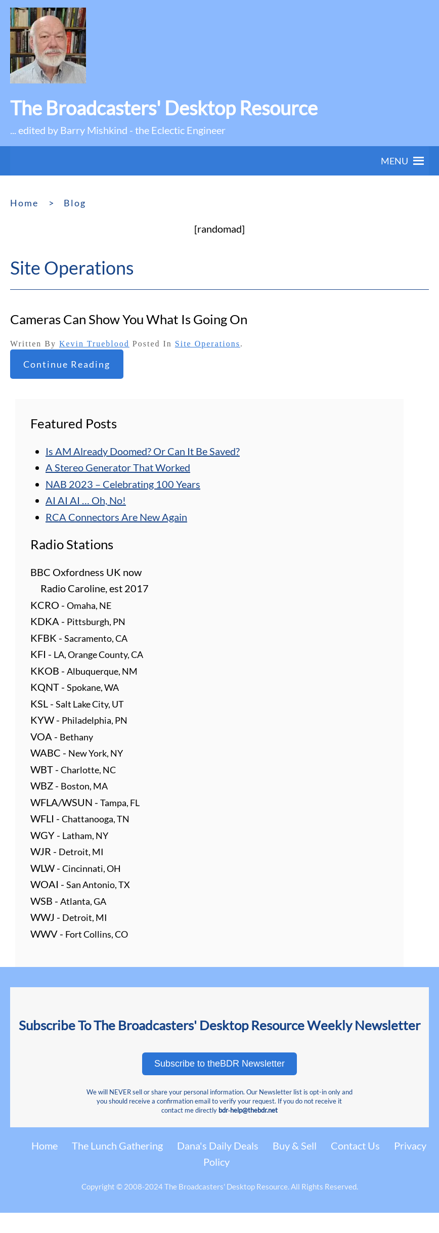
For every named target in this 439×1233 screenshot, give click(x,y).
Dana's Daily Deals (217, 1145)
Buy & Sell (295, 1145)
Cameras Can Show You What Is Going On (128, 319)
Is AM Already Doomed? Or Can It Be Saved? (143, 451)
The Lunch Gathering (117, 1145)
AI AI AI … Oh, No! (86, 500)
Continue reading (66, 364)
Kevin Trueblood (94, 343)
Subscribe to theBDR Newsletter (219, 1064)
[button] (394, 160)
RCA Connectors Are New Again (116, 517)
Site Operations (207, 343)
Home (44, 1145)
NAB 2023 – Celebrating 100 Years (123, 484)
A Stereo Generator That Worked (118, 467)
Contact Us (355, 1145)
